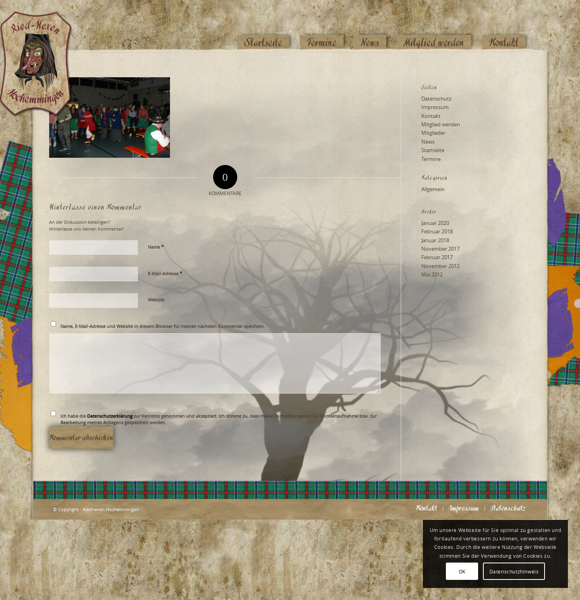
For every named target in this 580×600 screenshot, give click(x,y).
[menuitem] (263, 27)
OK (462, 571)
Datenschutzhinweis (514, 571)
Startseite (432, 150)
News (428, 141)
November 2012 (440, 266)
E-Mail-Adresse (165, 273)
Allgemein (433, 189)
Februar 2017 (437, 257)
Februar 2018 (437, 231)
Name (156, 246)
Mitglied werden (440, 124)
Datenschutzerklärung (110, 416)
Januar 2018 (435, 240)
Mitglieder (433, 132)
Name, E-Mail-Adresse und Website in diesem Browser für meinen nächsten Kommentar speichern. (162, 326)
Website (156, 300)
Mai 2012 (432, 274)
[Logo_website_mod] (42, 26)
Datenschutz (436, 98)
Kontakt (431, 116)
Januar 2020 (435, 223)
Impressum (435, 107)
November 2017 (440, 248)
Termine (431, 159)
